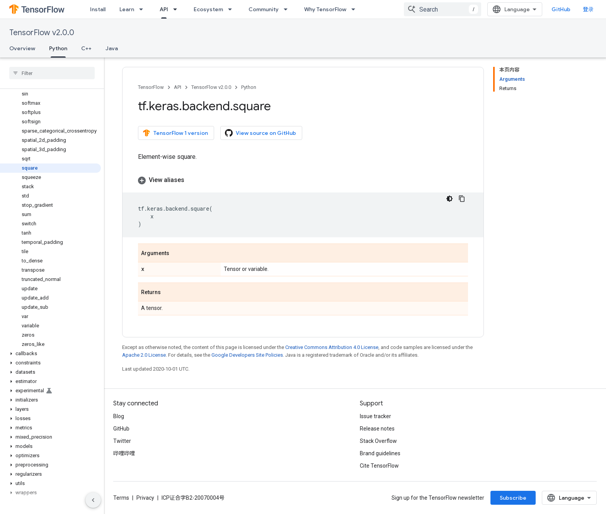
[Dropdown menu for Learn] (143, 9)
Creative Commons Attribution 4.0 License (331, 347)
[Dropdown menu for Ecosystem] (232, 9)
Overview (22, 48)
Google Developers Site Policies (247, 355)
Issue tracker (375, 416)
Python (248, 87)
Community (264, 9)
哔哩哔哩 (124, 453)
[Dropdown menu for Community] (288, 9)
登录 (588, 9)
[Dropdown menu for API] (177, 9)
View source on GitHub (260, 133)
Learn (126, 9)
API (177, 87)
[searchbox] (52, 73)
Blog (118, 416)
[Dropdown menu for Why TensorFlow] (355, 9)
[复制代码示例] (462, 198)
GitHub (561, 9)
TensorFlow (151, 87)
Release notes (377, 428)
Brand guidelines (380, 453)
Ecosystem (208, 9)
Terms (121, 498)
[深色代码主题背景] (449, 198)
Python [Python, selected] (58, 48)
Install (98, 9)
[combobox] (442, 9)
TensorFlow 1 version (175, 133)
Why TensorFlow (325, 9)
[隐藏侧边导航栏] (93, 500)
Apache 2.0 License (144, 355)
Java (112, 48)
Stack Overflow (378, 441)
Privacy (145, 498)
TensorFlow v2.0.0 (41, 32)
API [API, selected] (164, 9)
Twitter (122, 441)
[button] (50, 353)
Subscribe (513, 497)
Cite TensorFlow (379, 466)
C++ (86, 48)
